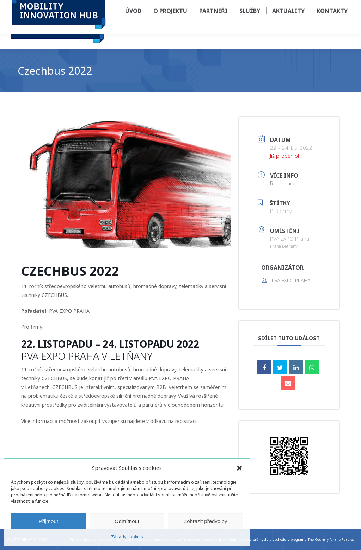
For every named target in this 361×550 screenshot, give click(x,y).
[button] (239, 468)
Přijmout (48, 521)
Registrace (283, 183)
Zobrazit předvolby (205, 521)
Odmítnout (127, 521)
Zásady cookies (127, 537)
